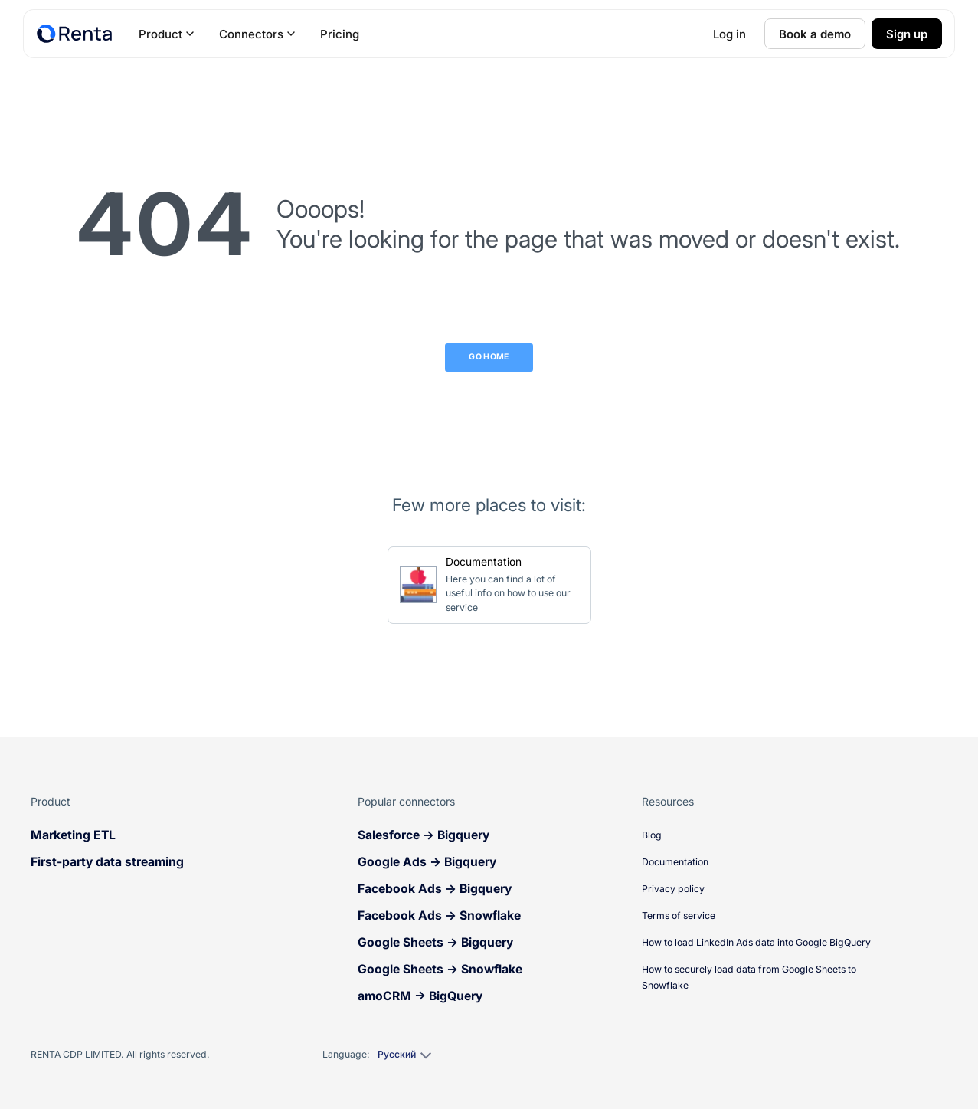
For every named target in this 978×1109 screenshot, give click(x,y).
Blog (652, 835)
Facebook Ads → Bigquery (435, 888)
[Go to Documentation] (489, 585)
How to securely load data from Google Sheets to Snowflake (749, 977)
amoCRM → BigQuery (420, 996)
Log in (729, 34)
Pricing (339, 34)
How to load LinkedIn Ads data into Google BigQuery (756, 942)
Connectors (257, 34)
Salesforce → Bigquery (423, 835)
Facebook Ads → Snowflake (439, 915)
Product (167, 34)
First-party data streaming (107, 862)
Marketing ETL (73, 835)
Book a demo (815, 34)
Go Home (489, 357)
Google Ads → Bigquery (427, 862)
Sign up (906, 34)
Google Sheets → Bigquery (435, 942)
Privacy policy (673, 888)
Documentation (675, 862)
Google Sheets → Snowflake (440, 969)
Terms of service (678, 915)
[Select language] (403, 1054)
